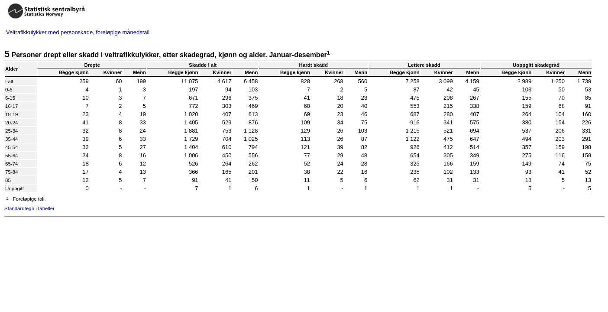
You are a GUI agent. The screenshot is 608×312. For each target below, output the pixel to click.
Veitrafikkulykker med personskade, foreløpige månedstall (77, 32)
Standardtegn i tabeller (29, 208)
